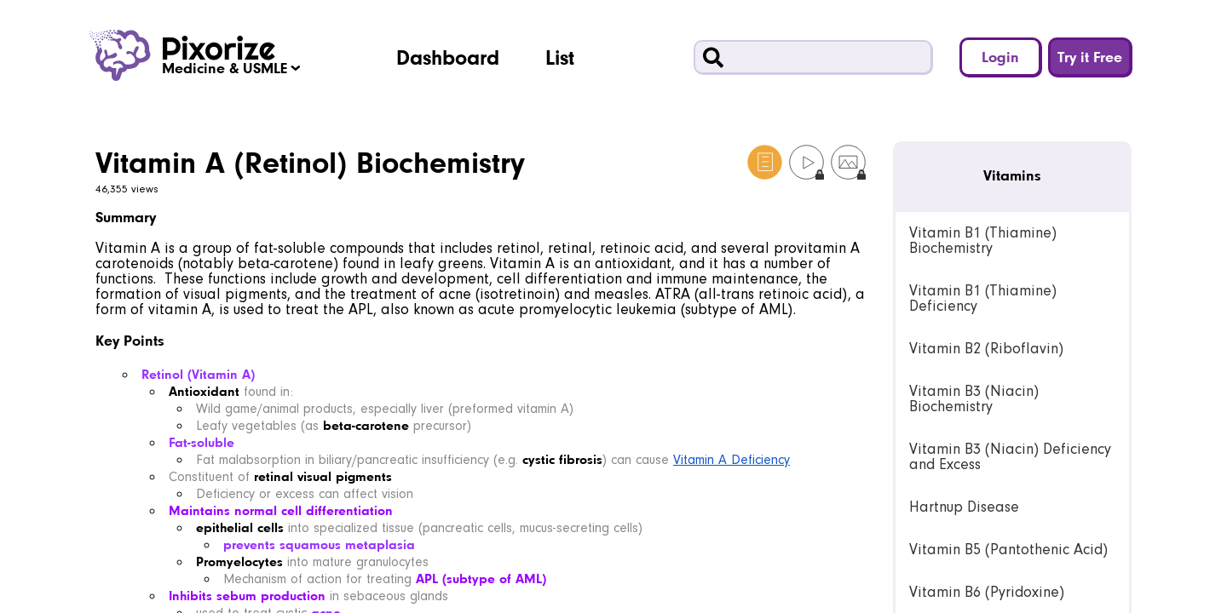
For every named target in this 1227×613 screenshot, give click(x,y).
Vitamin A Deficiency (731, 459)
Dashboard (447, 57)
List (559, 57)
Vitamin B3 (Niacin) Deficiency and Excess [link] (1010, 456)
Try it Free (1089, 57)
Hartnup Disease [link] (964, 507)
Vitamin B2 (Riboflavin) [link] (986, 349)
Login (1000, 57)
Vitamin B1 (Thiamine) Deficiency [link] (983, 298)
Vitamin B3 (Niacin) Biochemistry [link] (974, 398)
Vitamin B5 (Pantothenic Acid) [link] (1008, 550)
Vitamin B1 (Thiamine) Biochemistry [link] (983, 240)
